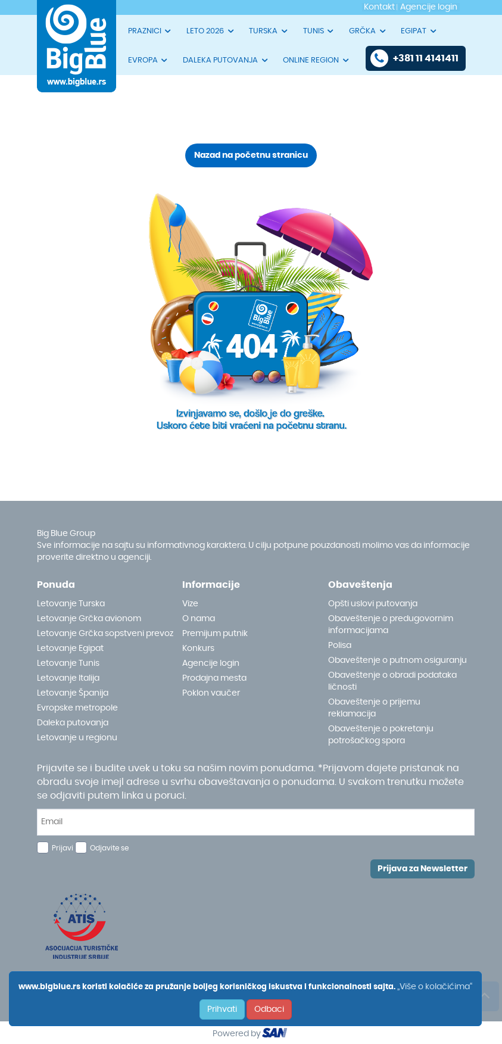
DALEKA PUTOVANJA (226, 60)
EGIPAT (419, 31)
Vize (190, 604)
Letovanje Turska (71, 604)
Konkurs (198, 648)
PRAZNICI (150, 31)
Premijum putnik (215, 633)
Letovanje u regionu (77, 738)
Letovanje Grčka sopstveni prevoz (105, 633)
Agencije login (210, 663)
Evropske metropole (77, 708)
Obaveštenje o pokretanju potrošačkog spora (381, 735)
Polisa (339, 645)
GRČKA (368, 31)
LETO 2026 (210, 31)
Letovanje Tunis (68, 663)
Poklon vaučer (211, 693)
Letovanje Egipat (70, 648)
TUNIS (319, 31)
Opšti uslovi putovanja (372, 604)
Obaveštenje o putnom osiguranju (397, 660)
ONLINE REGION (316, 60)
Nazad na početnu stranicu (251, 155)
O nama (198, 619)
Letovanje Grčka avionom (89, 619)
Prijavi (62, 848)
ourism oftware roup (275, 1034)
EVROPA (148, 60)
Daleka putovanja (72, 723)
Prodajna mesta (214, 678)
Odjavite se (109, 848)
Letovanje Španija (72, 693)
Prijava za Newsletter (422, 869)
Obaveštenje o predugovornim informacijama (390, 625)
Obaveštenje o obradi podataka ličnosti (392, 681)
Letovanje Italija (68, 678)
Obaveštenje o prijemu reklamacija (374, 708)
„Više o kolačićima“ (434, 987)
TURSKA (269, 31)
